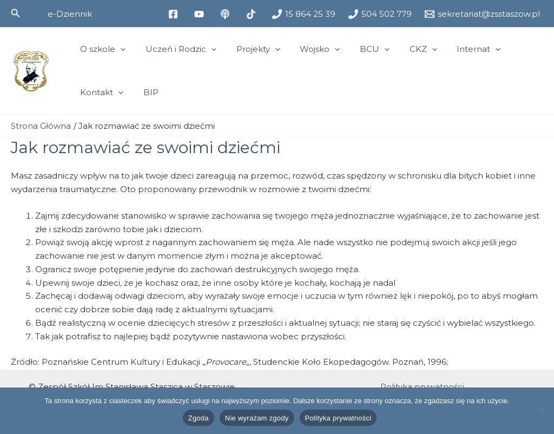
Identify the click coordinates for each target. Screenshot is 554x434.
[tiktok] (252, 14)
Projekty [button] (249, 49)
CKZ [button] (403, 49)
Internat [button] (455, 49)
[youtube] (200, 14)
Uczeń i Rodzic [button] (175, 49)
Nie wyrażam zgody (257, 418)
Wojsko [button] (307, 49)
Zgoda (198, 418)
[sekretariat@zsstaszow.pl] (482, 14)
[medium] (226, 14)
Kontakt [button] (100, 92)
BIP (145, 92)
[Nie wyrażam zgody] (540, 410)
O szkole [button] (101, 49)
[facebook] (174, 14)
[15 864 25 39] (304, 14)
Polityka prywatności (422, 386)
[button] (16, 13)
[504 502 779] (380, 14)
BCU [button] (358, 49)
